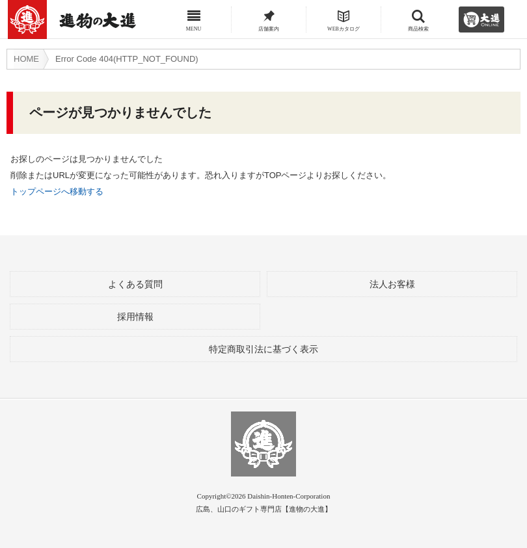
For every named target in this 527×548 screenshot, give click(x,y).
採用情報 (135, 317)
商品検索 (418, 24)
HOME (26, 59)
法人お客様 (392, 284)
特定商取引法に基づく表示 (263, 349)
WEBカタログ (343, 24)
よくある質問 (135, 284)
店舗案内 (268, 24)
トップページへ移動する (56, 191)
